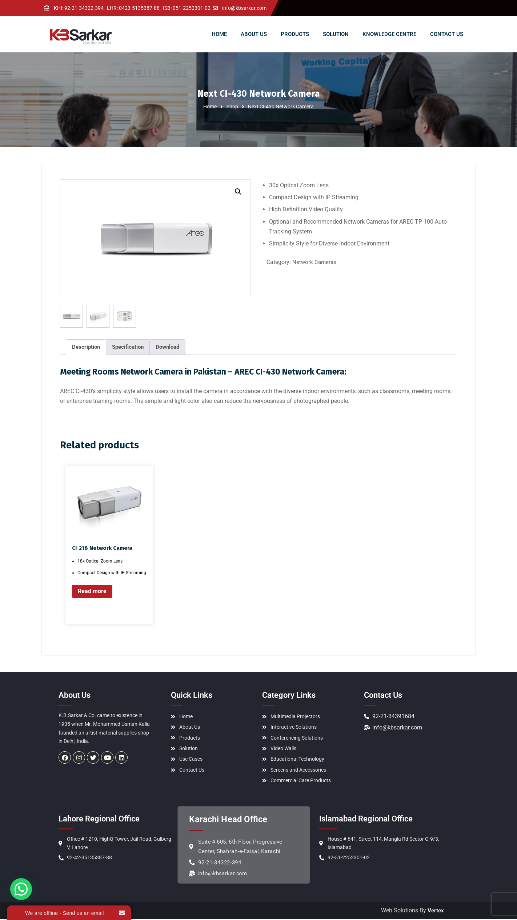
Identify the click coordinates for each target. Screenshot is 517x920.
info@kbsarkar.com (244, 8)
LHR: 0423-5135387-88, (134, 8)
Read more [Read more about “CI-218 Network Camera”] (92, 591)
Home (210, 106)
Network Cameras (314, 262)
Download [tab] (167, 347)
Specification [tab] (128, 347)
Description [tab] (86, 347)
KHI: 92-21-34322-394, (79, 8)
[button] (238, 191)
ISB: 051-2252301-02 (187, 8)
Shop (232, 106)
